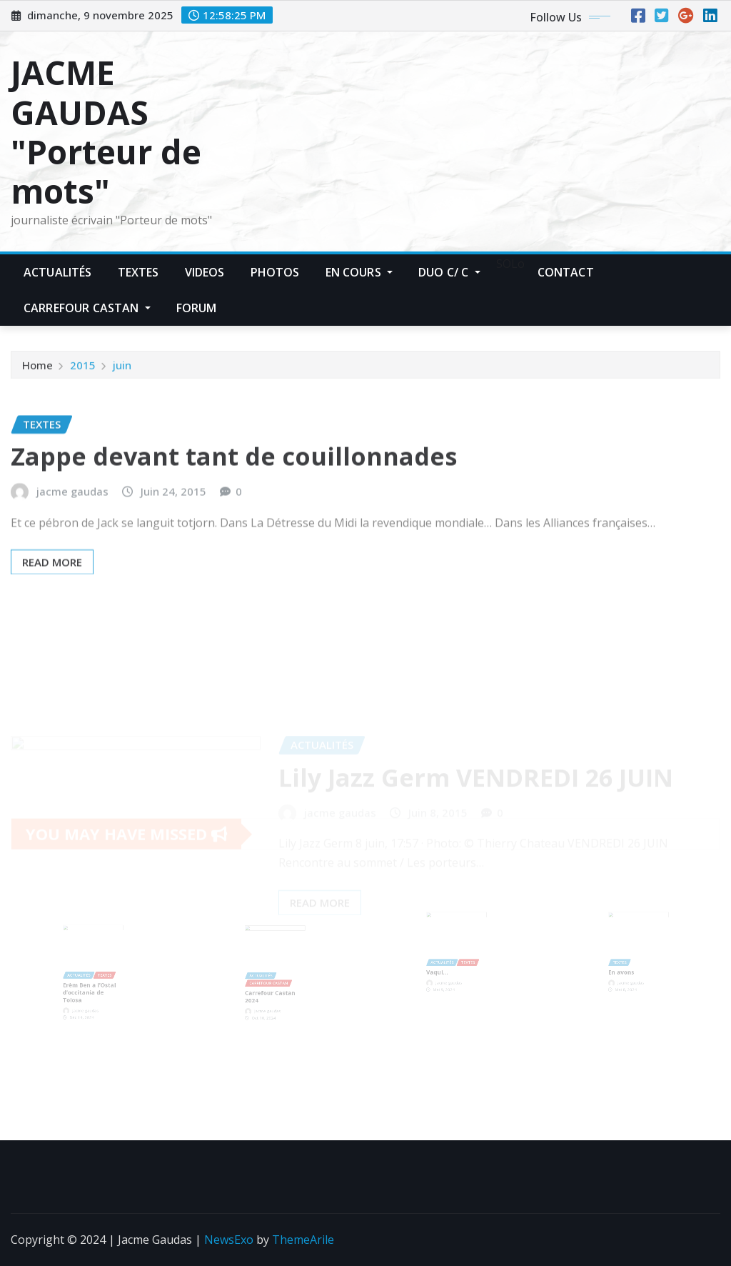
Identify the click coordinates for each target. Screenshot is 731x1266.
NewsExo (228, 1239)
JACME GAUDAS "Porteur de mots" (106, 131)
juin (122, 368)
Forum (196, 308)
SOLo (509, 263)
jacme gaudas (72, 509)
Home (37, 368)
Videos (205, 272)
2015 (83, 368)
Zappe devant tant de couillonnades (234, 473)
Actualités (58, 272)
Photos (275, 272)
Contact (566, 272)
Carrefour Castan (87, 308)
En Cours (359, 272)
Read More (52, 579)
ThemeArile (303, 1239)
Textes (138, 272)
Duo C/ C (449, 272)
